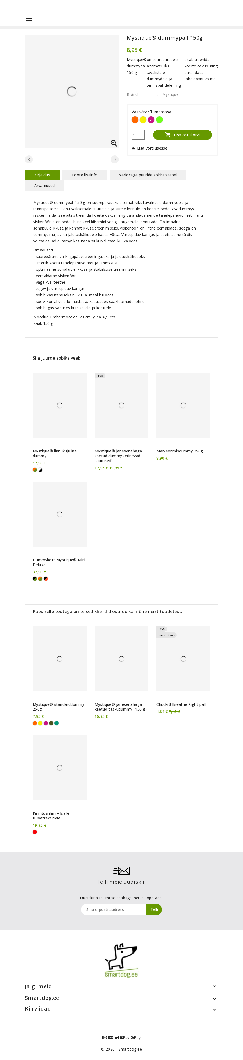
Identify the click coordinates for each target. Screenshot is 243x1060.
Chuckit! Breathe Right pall (181, 704)
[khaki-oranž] (35, 470)
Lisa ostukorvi (182, 135)
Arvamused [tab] (44, 185)
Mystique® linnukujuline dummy (55, 453)
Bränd (132, 94)
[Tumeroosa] (151, 119)
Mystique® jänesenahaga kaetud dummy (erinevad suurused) (118, 456)
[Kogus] (138, 135)
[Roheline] (56, 723)
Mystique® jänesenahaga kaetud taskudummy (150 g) (121, 707)
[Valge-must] (40, 470)
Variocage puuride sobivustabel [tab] (148, 174)
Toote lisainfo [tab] (85, 174)
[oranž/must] (46, 579)
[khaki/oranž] (40, 579)
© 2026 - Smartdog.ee (121, 1049)
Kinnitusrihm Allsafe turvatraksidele (51, 816)
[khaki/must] (35, 579)
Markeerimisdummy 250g (179, 451)
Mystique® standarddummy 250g (58, 707)
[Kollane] (143, 119)
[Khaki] (51, 723)
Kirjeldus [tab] (42, 174)
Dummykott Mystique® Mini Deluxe (59, 562)
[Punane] (35, 832)
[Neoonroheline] (159, 119)
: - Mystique (168, 94)
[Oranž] (135, 119)
